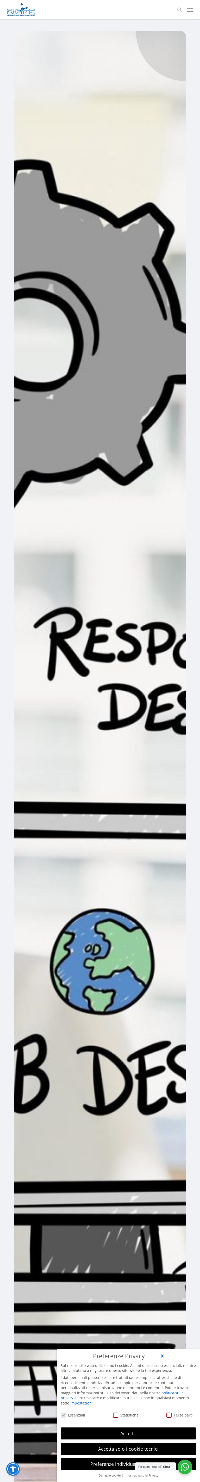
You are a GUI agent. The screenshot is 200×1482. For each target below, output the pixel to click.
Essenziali (73, 1415)
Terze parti (179, 1415)
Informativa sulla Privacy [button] (141, 1475)
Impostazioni (81, 1403)
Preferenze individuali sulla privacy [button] (128, 1464)
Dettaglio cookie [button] (110, 1475)
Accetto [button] (128, 1433)
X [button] (162, 1356)
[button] (190, 9)
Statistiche (126, 1415)
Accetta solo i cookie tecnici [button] (128, 1449)
